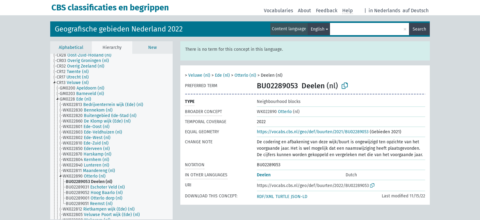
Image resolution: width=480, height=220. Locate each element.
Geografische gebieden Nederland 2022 (119, 29)
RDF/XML (265, 196)
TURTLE (282, 196)
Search (419, 29)
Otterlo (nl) (245, 75)
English (317, 29)
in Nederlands (384, 10)
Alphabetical (71, 47)
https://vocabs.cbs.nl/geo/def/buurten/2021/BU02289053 (313, 131)
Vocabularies (278, 10)
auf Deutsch (416, 10)
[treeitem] (86, 55)
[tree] (111, 136)
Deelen (264, 175)
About (304, 10)
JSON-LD (299, 196)
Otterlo (274, 111)
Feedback (326, 10)
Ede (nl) (222, 75)
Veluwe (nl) (199, 75)
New (152, 47)
